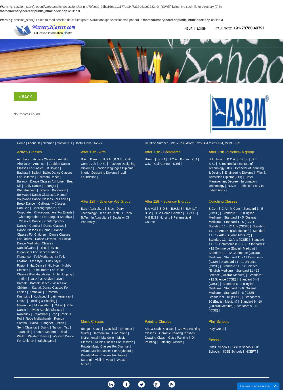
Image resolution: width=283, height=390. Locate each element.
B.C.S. (243, 159)
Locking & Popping (42, 301)
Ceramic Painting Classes (177, 333)
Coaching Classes (223, 201)
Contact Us (65, 143)
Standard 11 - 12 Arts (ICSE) (228, 239)
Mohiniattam (42, 305)
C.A (194, 159)
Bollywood (59, 190)
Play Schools (219, 321)
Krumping (23, 296)
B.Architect (216, 159)
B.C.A (173, 159)
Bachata (22, 172)
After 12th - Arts (93, 152)
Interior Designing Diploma (99, 172)
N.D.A (232, 186)
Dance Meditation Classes (35, 243)
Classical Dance (30, 221)
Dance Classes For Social (53, 239)
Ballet (36, 172)
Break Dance (26, 203)
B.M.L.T (191, 208)
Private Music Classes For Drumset (105, 346)
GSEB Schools (242, 347)
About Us (34, 143)
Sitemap (49, 143)
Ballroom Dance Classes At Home (40, 181)
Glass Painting (178, 337)
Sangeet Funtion (52, 323)
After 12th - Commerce (163, 152)
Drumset (126, 328)
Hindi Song (119, 333)
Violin (99, 359)
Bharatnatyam (26, 190)
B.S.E (118, 159)
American (39, 163)
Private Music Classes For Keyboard (106, 351)
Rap (54, 314)
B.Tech (127, 213)
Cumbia (34, 225)
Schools (215, 340)
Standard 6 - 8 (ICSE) (239, 292)
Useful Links (83, 143)
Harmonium (101, 333)
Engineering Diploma (239, 172)
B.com (184, 159)
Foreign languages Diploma (115, 168)
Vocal (109, 359)
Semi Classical (27, 327)
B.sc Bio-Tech (109, 213)
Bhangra (50, 186)
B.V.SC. (191, 213)
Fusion (21, 265)
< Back (25, 96)
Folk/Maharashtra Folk (49, 256)
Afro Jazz (23, 163)
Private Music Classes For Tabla (103, 355)
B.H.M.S (177, 208)
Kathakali (36, 292)
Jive (59, 278)
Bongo (85, 328)
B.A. (84, 159)
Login (202, 28)
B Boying (53, 168)
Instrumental (89, 337)
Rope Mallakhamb (38, 318)
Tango (56, 327)
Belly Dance (33, 186)
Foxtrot (22, 261)
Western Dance (38, 336)
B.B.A (107, 159)
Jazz (34, 278)
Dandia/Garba (26, 248)
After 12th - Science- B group (167, 201)
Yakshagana (45, 340)
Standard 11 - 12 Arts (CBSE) (229, 226)
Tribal (63, 332)
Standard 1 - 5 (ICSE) (239, 222)
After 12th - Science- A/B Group (105, 201)
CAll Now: (240, 28)
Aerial (62, 159)
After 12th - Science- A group (231, 152)
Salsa (34, 323)
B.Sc (212, 163)
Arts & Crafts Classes (159, 328)
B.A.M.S (150, 208)
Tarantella (24, 332)
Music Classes (92, 321)
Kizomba (51, 292)
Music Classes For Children (114, 342)
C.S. (148, 163)
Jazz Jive (46, 278)
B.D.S (164, 208)
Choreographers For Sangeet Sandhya (45, 217)
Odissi (59, 305)
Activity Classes (29, 152)
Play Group (216, 328)
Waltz (21, 336)
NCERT (251, 351)
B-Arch (149, 159)
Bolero (44, 190)
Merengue (24, 305)
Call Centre (162, 163)
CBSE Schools (219, 347)
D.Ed (102, 163)
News (98, 143)
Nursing (165, 217)
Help (188, 28)
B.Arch (94, 159)
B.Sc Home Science (168, 213)
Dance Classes (53, 225)
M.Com (235, 208)
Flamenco (24, 256)
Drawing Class (155, 337)
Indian (23, 278)
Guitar (85, 333)
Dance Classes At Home (34, 230)
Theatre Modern (45, 332)
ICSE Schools (232, 351)
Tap (66, 327)
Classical (111, 328)
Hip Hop (53, 265)
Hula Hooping (62, 274)
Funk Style (53, 261)
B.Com (213, 208)
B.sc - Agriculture (92, 208)
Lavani (21, 301)
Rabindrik (23, 314)
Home (21, 143)
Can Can (23, 208)
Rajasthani (40, 314)
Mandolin (107, 337)
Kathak (22, 283)
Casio (97, 328)
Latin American (61, 296)
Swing (45, 327)
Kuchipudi (40, 296)
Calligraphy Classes (52, 203)
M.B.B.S (150, 217)
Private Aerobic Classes (45, 309)
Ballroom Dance (48, 177)
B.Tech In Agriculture (95, 217)
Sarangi (86, 359)
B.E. (255, 159)
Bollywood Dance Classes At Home (41, 194)
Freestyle (36, 261)
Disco (43, 248)
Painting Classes (158, 321)
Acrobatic (23, 159)
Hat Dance (37, 265)
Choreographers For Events (53, 212)
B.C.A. (231, 159)
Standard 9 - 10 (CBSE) (225, 297)
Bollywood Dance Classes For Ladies (42, 199)
